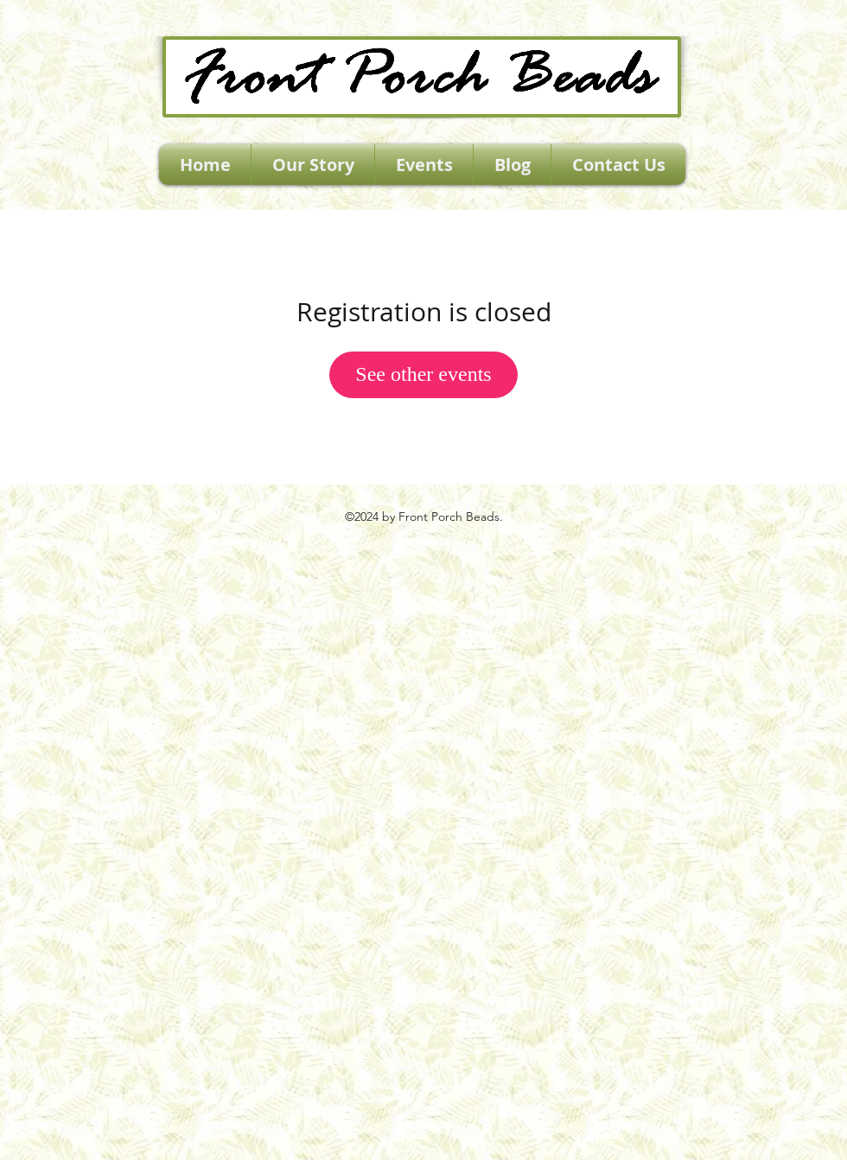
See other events (423, 374)
